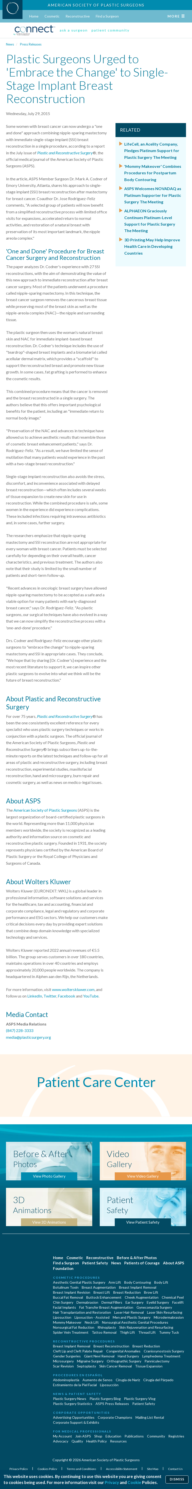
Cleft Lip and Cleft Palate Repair (78, 1351)
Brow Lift (151, 1292)
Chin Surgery (63, 1302)
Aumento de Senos (97, 1380)
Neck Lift (92, 1322)
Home (33, 16)
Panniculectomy (157, 1361)
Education (113, 1436)
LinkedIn (34, 996)
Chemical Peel (173, 1297)
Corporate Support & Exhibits (76, 1422)
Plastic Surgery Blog (105, 1398)
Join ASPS (83, 1436)
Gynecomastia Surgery (154, 1307)
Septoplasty (86, 1366)
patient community (111, 30)
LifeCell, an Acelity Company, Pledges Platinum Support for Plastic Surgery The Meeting (151, 151)
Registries (176, 1436)
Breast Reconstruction (111, 1346)
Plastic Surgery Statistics (72, 1403)
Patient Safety (95, 1263)
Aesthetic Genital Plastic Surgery (79, 1282)
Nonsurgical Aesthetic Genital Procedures (135, 1322)
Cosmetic (52, 16)
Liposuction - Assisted (92, 1317)
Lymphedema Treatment (161, 1356)
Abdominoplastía (66, 1380)
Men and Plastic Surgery (131, 1317)
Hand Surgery (128, 1356)
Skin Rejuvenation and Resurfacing (146, 1327)
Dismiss (177, 1479)
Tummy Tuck (169, 1332)
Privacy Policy (19, 1469)
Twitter (50, 996)
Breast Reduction (127, 1292)
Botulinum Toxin (65, 1287)
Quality (77, 1441)
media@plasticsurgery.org (28, 1037)
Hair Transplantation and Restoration (82, 1312)
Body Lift (161, 1282)
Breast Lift (102, 1292)
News (10, 44)
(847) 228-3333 (19, 1030)
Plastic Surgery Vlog (140, 1398)
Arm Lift (114, 1282)
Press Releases (31, 44)
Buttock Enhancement (104, 1297)
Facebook (66, 996)
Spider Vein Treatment (70, 1332)
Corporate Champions (115, 1417)
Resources (118, 1441)
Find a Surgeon (107, 16)
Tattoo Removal (104, 1332)
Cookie (134, 1482)
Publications (134, 1436)
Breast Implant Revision (71, 1292)
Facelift (178, 1302)
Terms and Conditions (82, 1469)
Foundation (63, 1268)
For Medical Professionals (82, 1431)
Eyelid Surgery (158, 1302)
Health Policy (96, 1441)
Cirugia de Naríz (128, 1380)
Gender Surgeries (67, 1356)
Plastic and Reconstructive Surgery (65, 152)
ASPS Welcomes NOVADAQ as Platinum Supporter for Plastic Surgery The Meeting (152, 195)
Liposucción (109, 1385)
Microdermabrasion (169, 1317)
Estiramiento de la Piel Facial (75, 1385)
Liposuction (62, 1317)
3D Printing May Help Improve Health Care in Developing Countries (152, 246)
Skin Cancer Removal (115, 1366)
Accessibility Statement (122, 1469)
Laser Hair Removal (129, 1312)
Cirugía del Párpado (158, 1380)
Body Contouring (137, 1282)
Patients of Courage (142, 1263)
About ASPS (173, 1263)
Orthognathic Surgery (124, 1361)
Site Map (153, 1469)
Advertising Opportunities (73, 1417)
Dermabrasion (87, 1302)
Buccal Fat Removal (68, 1297)
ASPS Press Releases (112, 1403)
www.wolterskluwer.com (73, 989)
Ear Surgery (135, 1302)
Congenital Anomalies (123, 1351)
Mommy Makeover (67, 1322)
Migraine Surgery (90, 1361)
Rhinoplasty (107, 1327)
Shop (98, 1436)
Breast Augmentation (99, 1287)
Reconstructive (78, 16)
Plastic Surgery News (69, 1398)
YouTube (90, 996)
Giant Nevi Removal (99, 1356)
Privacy (112, 1482)
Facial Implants (64, 1307)
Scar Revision (63, 1366)
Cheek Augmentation (141, 1297)
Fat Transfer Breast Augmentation (106, 1307)
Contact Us (175, 1469)
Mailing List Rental (150, 1417)
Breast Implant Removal (137, 1287)
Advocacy (60, 1441)
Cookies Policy (48, 1469)
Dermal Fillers (112, 1302)
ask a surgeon (74, 30)
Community (156, 1436)
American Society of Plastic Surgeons (96, 5)
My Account (62, 1436)
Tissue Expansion (148, 1366)
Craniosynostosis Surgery (164, 1351)
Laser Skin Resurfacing (164, 1312)
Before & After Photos (137, 1257)
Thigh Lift (127, 1332)
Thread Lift (147, 1332)
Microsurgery (63, 1361)
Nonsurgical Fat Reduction (73, 1327)
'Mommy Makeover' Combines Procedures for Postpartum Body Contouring (152, 173)
